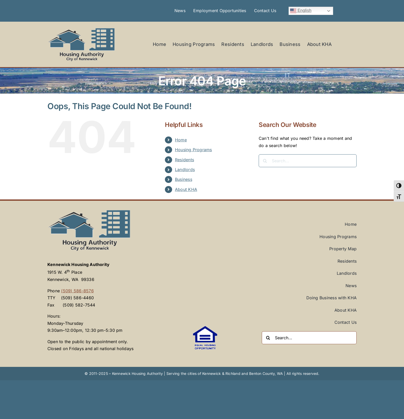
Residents (184, 159)
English (301, 11)
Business (183, 179)
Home (181, 139)
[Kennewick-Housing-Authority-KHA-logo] (81, 28)
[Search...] (308, 160)
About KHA (186, 189)
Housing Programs (193, 149)
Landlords (185, 169)
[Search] (265, 160)
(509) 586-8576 (77, 290)
